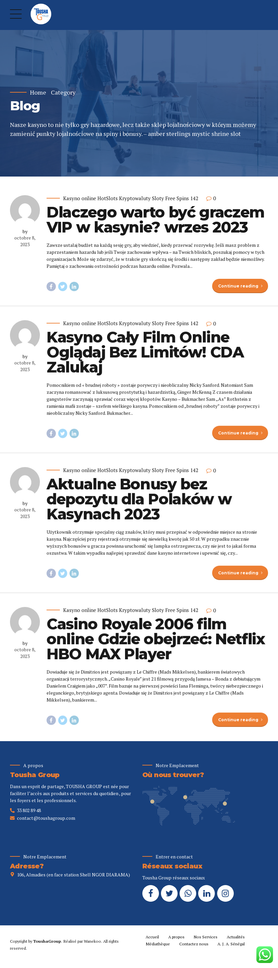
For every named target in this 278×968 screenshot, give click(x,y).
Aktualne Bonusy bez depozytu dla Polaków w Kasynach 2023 (139, 504)
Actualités (236, 937)
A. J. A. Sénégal (231, 944)
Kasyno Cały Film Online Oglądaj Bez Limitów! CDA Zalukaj (145, 357)
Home (38, 92)
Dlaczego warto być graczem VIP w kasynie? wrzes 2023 (155, 219)
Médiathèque (158, 944)
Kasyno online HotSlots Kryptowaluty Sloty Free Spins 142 (130, 198)
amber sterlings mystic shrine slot (194, 134)
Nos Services (205, 937)
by (25, 231)
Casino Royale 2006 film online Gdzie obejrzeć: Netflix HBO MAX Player (156, 644)
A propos (176, 937)
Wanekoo (92, 941)
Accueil (152, 937)
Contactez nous (193, 944)
